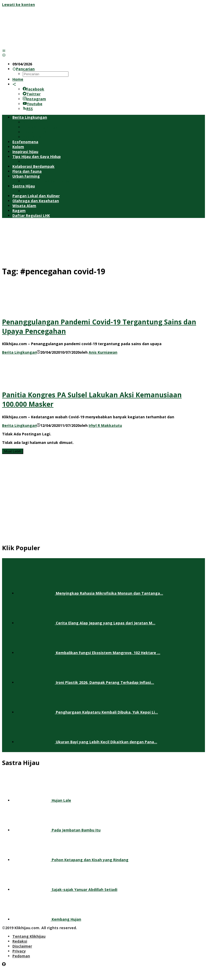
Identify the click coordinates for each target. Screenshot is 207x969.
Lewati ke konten (18, 4)
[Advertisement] (103, 241)
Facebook (33, 89)
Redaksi (19, 941)
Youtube (32, 103)
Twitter (32, 94)
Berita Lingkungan (19, 352)
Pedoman (21, 955)
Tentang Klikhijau (28, 936)
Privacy (19, 951)
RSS (28, 108)
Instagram (34, 98)
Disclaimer (22, 946)
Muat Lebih (12, 451)
